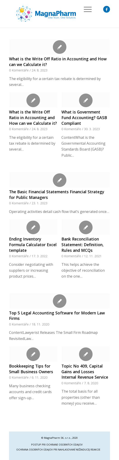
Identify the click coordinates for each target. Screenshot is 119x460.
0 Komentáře (19, 70)
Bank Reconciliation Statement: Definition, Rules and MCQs (82, 244)
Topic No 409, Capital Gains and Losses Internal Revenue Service (84, 371)
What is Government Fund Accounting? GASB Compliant (84, 117)
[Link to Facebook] (106, 9)
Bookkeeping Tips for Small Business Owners (31, 368)
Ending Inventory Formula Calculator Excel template (33, 244)
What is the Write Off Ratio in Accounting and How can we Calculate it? (33, 117)
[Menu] (85, 9)
